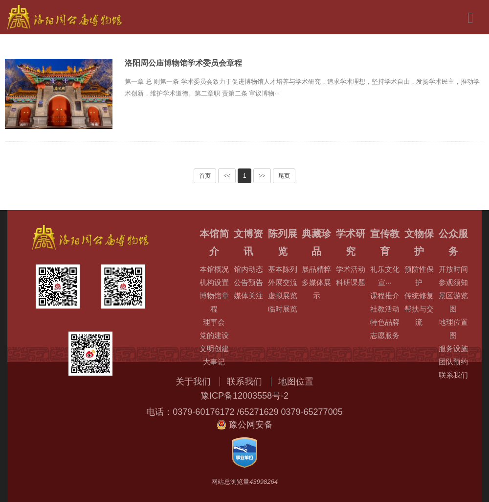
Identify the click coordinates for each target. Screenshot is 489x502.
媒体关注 (248, 295)
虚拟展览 (282, 295)
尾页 (284, 175)
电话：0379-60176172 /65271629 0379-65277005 (244, 412)
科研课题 (350, 282)
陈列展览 (282, 242)
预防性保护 (419, 276)
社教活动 (385, 309)
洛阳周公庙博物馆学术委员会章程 (183, 63)
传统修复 (419, 295)
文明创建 (214, 348)
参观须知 (453, 282)
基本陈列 (282, 269)
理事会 (214, 322)
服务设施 (453, 348)
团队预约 (453, 362)
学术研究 (350, 242)
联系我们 (453, 375)
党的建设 (214, 335)
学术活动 (350, 269)
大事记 (214, 362)
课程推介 (385, 295)
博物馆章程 (214, 302)
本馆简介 (214, 242)
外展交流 (282, 282)
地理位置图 (453, 328)
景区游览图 (453, 302)
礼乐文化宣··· (385, 276)
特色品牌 (385, 322)
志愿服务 (385, 335)
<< (226, 175)
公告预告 (248, 282)
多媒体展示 (316, 289)
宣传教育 (385, 242)
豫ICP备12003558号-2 (244, 396)
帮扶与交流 (419, 315)
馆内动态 (248, 269)
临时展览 (282, 309)
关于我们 (193, 381)
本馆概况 (214, 269)
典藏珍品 (316, 242)
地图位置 (295, 381)
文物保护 (419, 242)
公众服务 (453, 242)
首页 (205, 175)
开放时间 (453, 269)
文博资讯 (248, 242)
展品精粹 (316, 269)
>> (262, 175)
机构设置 (214, 282)
